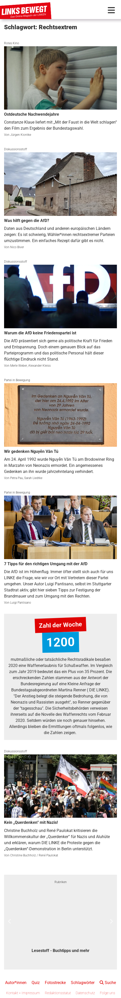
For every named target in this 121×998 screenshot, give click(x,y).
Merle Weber (18, 365)
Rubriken (61, 882)
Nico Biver (17, 247)
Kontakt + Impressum (23, 993)
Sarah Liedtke (33, 478)
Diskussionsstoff (15, 149)
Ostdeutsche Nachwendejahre (31, 114)
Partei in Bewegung (17, 380)
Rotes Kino (11, 43)
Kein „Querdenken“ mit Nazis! (31, 822)
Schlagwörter (83, 982)
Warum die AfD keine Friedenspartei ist (40, 333)
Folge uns (107, 993)
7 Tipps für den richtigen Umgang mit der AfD (45, 563)
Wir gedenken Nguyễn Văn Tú (31, 451)
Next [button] (111, 921)
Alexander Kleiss (39, 365)
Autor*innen (15, 982)
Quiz (36, 982)
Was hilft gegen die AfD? (26, 220)
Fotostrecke (55, 982)
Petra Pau (16, 478)
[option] (60, 921)
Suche (108, 982)
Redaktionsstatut (58, 993)
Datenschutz (85, 993)
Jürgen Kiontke (20, 135)
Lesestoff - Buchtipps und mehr (60, 950)
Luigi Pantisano (20, 602)
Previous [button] (9, 921)
